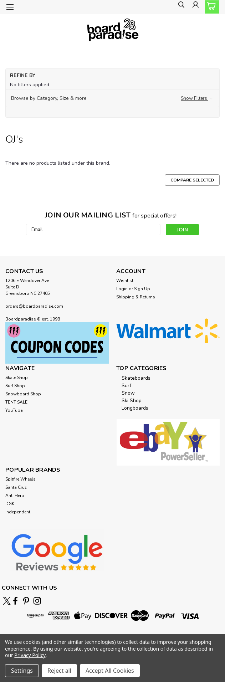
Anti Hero (14, 495)
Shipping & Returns (135, 297)
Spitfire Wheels (20, 479)
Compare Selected (192, 180)
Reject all (59, 671)
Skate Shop (16, 377)
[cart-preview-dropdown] (210, 7)
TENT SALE (16, 402)
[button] (112, 98)
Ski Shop (132, 400)
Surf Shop (15, 386)
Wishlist (124, 280)
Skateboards (136, 378)
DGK (9, 504)
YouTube (13, 410)
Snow (128, 393)
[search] (178, 7)
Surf (126, 385)
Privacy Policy (29, 655)
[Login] (194, 7)
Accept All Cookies (110, 671)
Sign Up (142, 289)
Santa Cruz (16, 487)
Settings (22, 671)
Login (122, 289)
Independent (17, 512)
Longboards (135, 408)
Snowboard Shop (23, 394)
